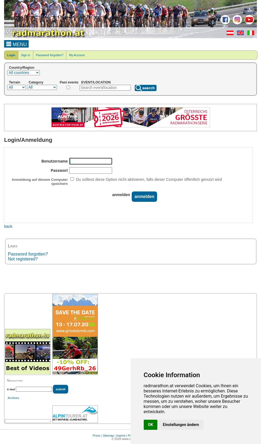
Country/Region (21, 68)
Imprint (120, 435)
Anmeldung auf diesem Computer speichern (40, 182)
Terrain (14, 82)
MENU (16, 43)
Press (96, 435)
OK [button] (150, 424)
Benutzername (54, 161)
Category (36, 82)
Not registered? (23, 259)
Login (11, 55)
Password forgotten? (50, 55)
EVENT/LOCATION (96, 82)
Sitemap (108, 435)
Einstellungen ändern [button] (181, 424)
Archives (13, 398)
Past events (69, 82)
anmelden (121, 195)
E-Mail (11, 389)
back (8, 226)
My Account (77, 55)
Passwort (59, 170)
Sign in (25, 55)
